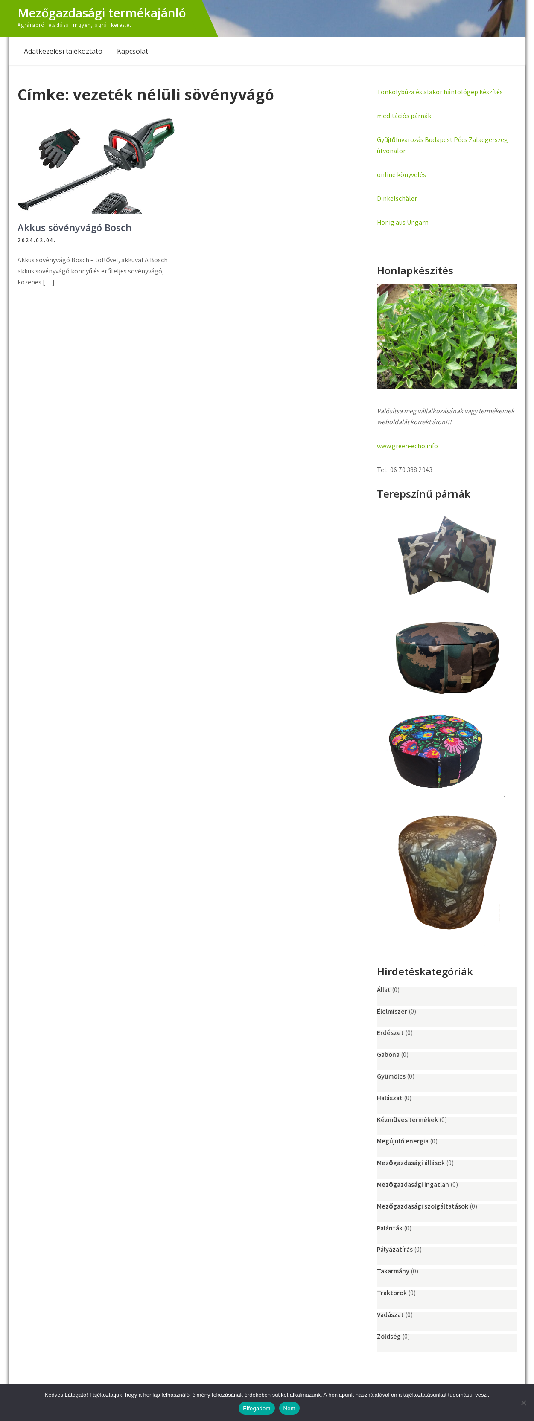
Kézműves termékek (407, 1119)
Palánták (390, 1228)
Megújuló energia (403, 1141)
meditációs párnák (404, 115)
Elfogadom (256, 1408)
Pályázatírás (395, 1249)
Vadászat (390, 1314)
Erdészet (390, 1032)
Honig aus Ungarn (403, 222)
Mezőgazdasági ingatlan (413, 1184)
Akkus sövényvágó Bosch (74, 227)
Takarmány (393, 1271)
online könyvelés (401, 174)
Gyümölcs (391, 1076)
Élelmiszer (392, 1011)
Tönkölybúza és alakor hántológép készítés (440, 91)
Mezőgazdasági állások (411, 1162)
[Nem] (523, 1402)
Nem (289, 1408)
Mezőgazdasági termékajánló (102, 13)
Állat (384, 989)
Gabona (388, 1054)
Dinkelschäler (397, 198)
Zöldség (389, 1336)
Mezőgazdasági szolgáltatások (422, 1206)
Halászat (390, 1097)
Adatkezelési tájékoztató (63, 51)
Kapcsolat (132, 51)
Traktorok (392, 1292)
